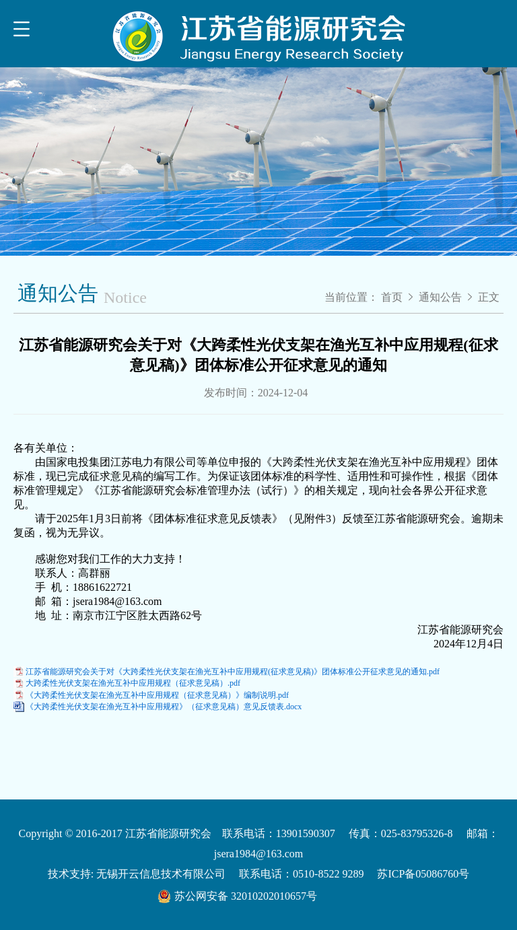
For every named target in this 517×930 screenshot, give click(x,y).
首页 (392, 297)
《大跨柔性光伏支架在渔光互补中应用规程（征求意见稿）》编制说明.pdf (157, 695)
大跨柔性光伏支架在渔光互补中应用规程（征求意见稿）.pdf (133, 683)
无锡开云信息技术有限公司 (161, 874)
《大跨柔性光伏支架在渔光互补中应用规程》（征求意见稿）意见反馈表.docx (164, 706)
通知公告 (441, 297)
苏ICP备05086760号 (423, 874)
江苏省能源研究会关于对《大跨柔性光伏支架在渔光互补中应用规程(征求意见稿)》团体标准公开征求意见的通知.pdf (233, 671)
